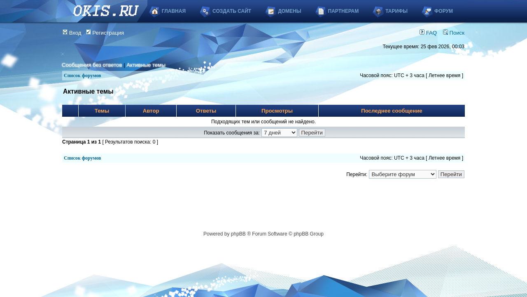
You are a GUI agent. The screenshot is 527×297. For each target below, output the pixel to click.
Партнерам (343, 11)
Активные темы (146, 65)
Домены (289, 11)
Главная (174, 11)
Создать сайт (231, 11)
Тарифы (396, 11)
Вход (72, 33)
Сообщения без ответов (92, 65)
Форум (443, 11)
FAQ (428, 33)
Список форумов (82, 75)
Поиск (453, 33)
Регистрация (105, 33)
